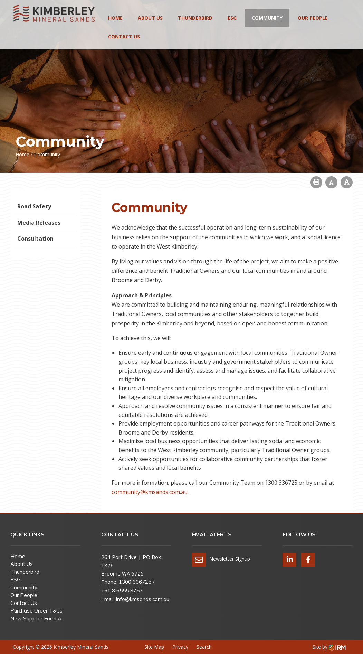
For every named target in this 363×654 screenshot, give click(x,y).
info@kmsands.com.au (142, 599)
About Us (150, 18)
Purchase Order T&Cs (36, 610)
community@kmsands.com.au (150, 492)
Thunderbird (195, 18)
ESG (232, 18)
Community (267, 18)
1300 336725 (135, 582)
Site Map (154, 647)
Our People (313, 18)
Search (204, 647)
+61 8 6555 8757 (122, 590)
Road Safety (34, 206)
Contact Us (124, 36)
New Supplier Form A (35, 618)
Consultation (35, 238)
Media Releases (38, 222)
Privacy (180, 647)
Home (115, 18)
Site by (329, 647)
